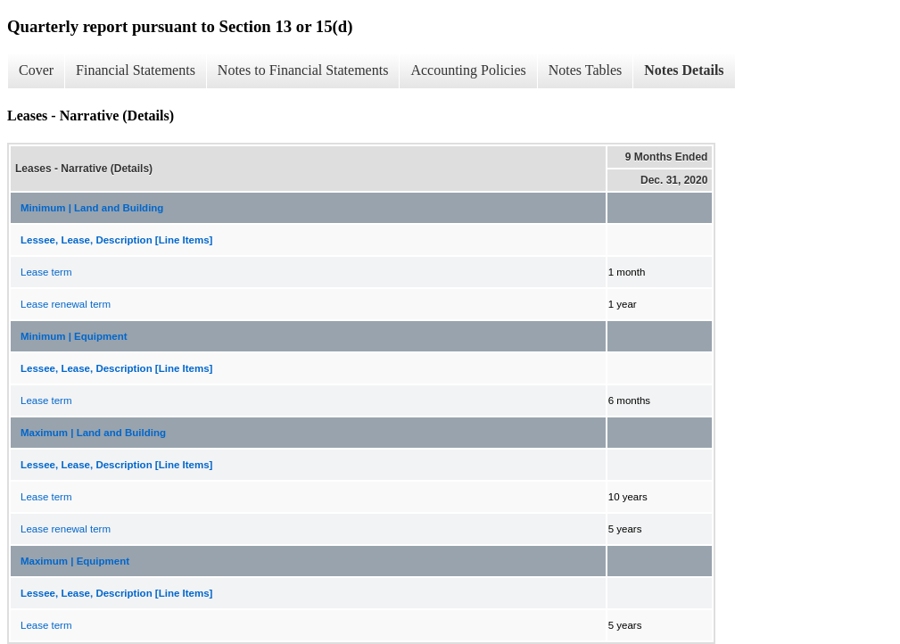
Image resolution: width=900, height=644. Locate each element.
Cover (36, 70)
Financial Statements (135, 70)
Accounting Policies (467, 70)
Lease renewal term (66, 304)
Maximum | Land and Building (93, 432)
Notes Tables (586, 70)
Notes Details (683, 70)
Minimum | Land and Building (92, 207)
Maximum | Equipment (75, 561)
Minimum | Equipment (74, 336)
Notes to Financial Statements (303, 70)
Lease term (46, 272)
